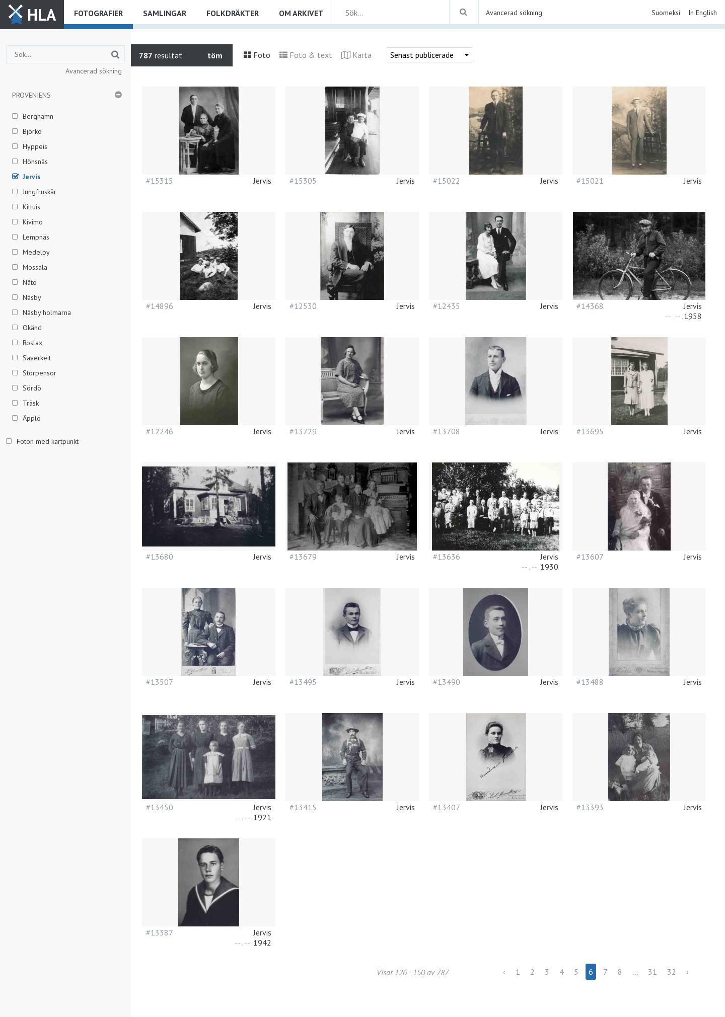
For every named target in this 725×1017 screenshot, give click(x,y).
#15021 (590, 181)
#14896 (159, 306)
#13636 (446, 557)
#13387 (159, 932)
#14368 (590, 306)
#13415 (303, 807)
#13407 (446, 807)
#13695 (590, 431)
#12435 (446, 306)
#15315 (159, 181)
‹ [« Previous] (504, 972)
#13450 (159, 807)
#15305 (303, 181)
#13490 (446, 682)
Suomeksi (665, 12)
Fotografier (98, 13)
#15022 (446, 181)
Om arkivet (301, 13)
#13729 (303, 431)
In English (702, 12)
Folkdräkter (232, 13)
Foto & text (310, 55)
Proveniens (31, 95)
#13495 (303, 682)
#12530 (303, 306)
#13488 (590, 682)
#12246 (159, 431)
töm (215, 55)
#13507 (159, 682)
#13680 (159, 557)
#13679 (303, 557)
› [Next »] (687, 972)
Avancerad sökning (514, 12)
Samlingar (164, 13)
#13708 (446, 431)
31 (652, 972)
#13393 (590, 807)
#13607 (590, 557)
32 (671, 972)
